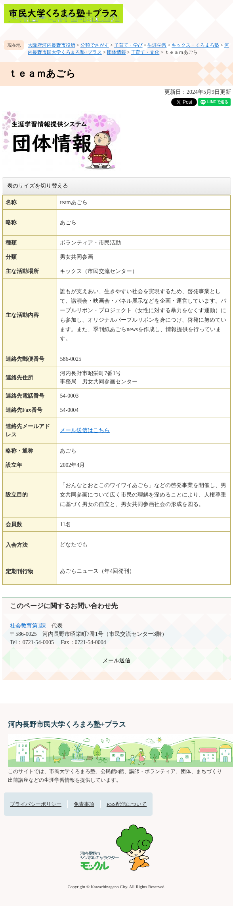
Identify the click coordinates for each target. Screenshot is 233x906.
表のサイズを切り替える (37, 185)
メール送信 (116, 660)
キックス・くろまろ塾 (195, 45)
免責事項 (84, 804)
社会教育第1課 (28, 626)
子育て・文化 (145, 52)
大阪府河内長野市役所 (51, 45)
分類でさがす (94, 45)
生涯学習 (156, 45)
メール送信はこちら (85, 430)
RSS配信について (127, 804)
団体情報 (116, 52)
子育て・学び (128, 45)
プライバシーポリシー (35, 804)
